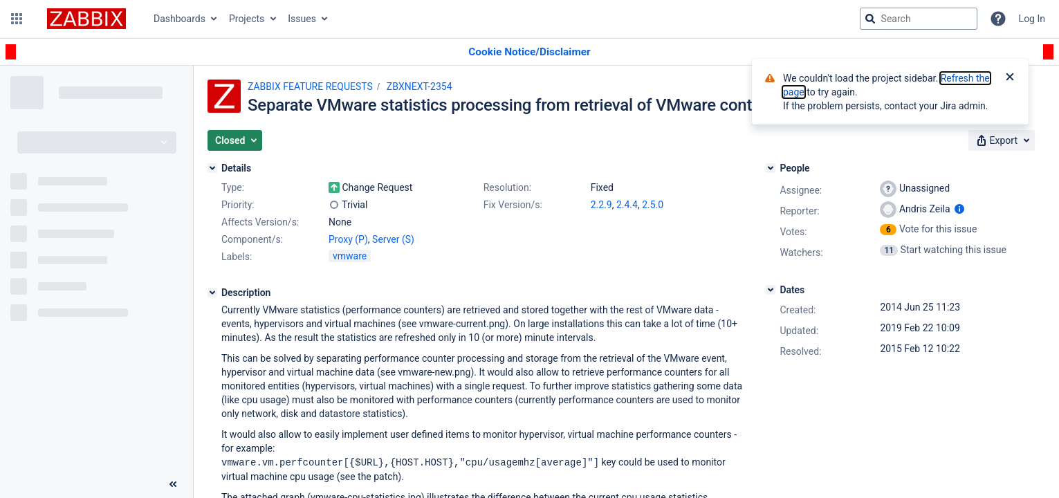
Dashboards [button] (179, 18)
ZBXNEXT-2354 (419, 86)
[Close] (1010, 78)
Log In (1032, 18)
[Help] (998, 19)
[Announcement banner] (529, 52)
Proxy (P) (348, 239)
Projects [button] (246, 18)
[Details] (212, 168)
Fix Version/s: (513, 204)
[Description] (212, 292)
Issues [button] (302, 18)
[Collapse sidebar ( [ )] (173, 484)
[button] (16, 19)
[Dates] (770, 290)
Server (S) (393, 239)
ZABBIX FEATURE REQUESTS (310, 86)
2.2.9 (601, 204)
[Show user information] (959, 208)
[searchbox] (918, 19)
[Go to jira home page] (86, 19)
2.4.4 (627, 204)
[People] (770, 168)
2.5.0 (652, 204)
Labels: (236, 256)
